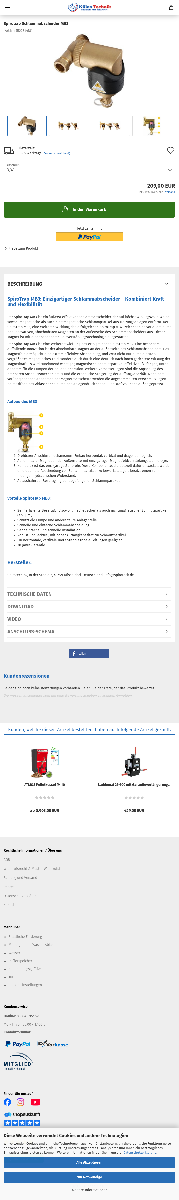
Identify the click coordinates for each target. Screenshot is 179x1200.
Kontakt (10, 905)
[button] (90, 653)
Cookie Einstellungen (25, 985)
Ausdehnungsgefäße (25, 969)
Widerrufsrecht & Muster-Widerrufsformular (38, 869)
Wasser (14, 953)
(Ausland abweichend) (56, 153)
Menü (7, 7)
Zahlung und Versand (20, 878)
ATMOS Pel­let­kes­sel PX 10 (44, 785)
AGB (7, 860)
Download (21, 607)
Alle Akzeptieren (89, 1162)
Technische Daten (30, 594)
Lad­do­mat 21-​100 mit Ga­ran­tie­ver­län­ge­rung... (134, 785)
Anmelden (124, 695)
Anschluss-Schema (31, 632)
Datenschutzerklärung (140, 1152)
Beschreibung (25, 284)
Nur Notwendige (89, 1177)
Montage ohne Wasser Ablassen (34, 945)
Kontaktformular (17, 1032)
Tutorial (15, 977)
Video (14, 619)
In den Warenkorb (84, 209)
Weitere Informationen (90, 1190)
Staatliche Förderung (25, 937)
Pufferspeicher (20, 961)
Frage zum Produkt (23, 248)
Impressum (13, 887)
